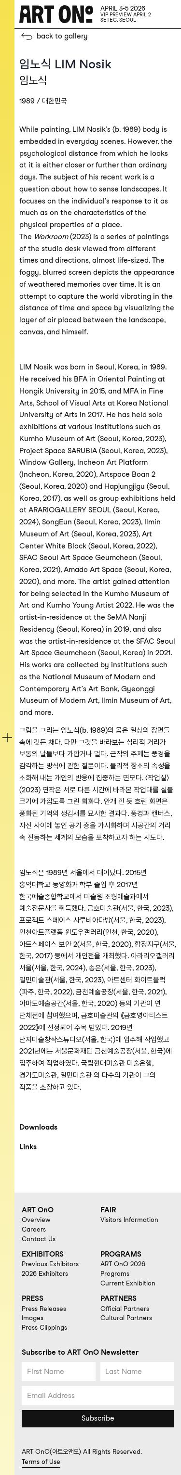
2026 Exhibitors (45, 1273)
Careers (34, 1229)
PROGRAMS (120, 1254)
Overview (36, 1219)
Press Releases (44, 1308)
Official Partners (124, 1308)
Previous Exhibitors (50, 1264)
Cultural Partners (126, 1318)
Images (32, 1318)
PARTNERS (118, 1298)
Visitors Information (129, 1219)
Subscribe (98, 1418)
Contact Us (39, 1239)
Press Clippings (44, 1327)
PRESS (32, 1298)
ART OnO (38, 1210)
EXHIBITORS (43, 1254)
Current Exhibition (127, 1283)
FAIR (108, 1210)
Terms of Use (41, 1461)
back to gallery (62, 36)
